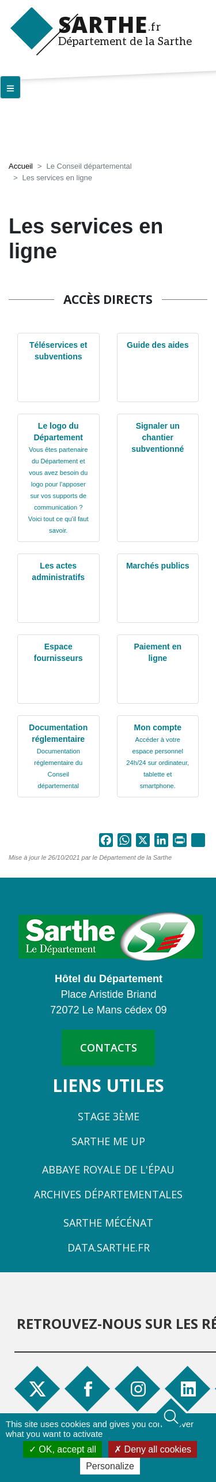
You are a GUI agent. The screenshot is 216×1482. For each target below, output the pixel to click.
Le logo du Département (58, 477)
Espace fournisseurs (58, 652)
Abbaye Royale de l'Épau (108, 1169)
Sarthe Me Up (108, 1141)
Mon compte (157, 756)
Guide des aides (157, 345)
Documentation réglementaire (58, 756)
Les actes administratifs (58, 571)
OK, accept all (62, 1449)
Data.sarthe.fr (108, 1247)
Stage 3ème (108, 1116)
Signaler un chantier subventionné (157, 437)
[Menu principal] (10, 87)
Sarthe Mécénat (108, 1223)
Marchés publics (158, 565)
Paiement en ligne (157, 652)
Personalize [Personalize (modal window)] (110, 1466)
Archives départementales (108, 1194)
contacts (108, 1047)
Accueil (21, 166)
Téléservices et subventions (58, 350)
